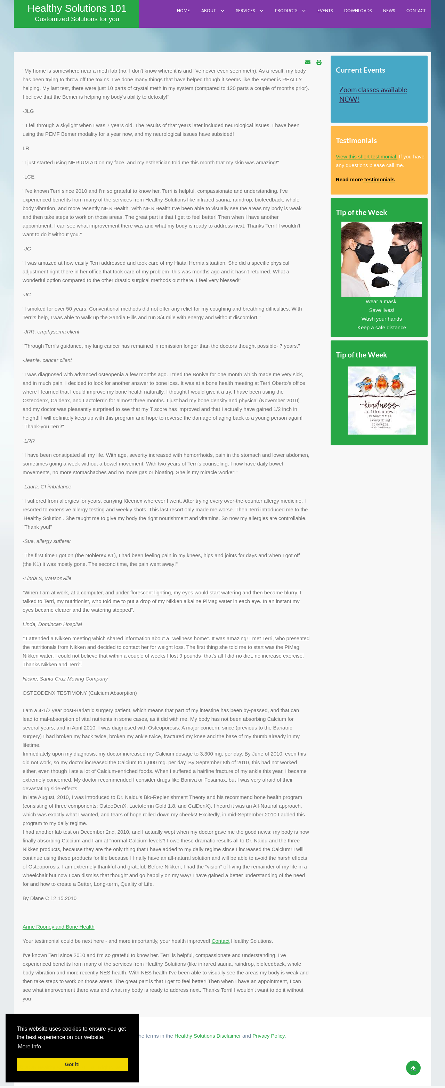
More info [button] (29, 1046)
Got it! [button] (72, 1064)
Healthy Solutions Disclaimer (208, 1038)
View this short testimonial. (366, 159)
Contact (221, 943)
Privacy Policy (268, 1038)
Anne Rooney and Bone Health (59, 929)
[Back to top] (413, 1070)
